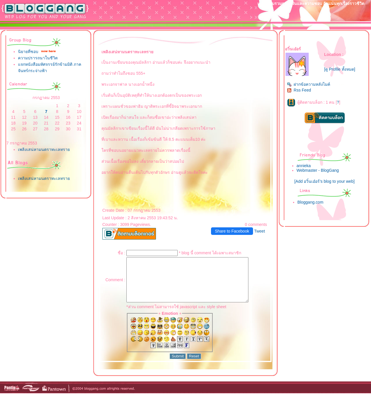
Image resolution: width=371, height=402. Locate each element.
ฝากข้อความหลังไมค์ (308, 84)
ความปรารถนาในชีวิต (38, 58)
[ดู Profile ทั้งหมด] (339, 69)
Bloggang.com (310, 202)
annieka (304, 165)
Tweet (259, 231)
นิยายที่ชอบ (28, 51)
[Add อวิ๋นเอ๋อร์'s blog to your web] (324, 181)
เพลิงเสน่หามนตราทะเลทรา (44, 149)
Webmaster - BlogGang (318, 170)
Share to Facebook (232, 231)
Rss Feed (299, 90)
